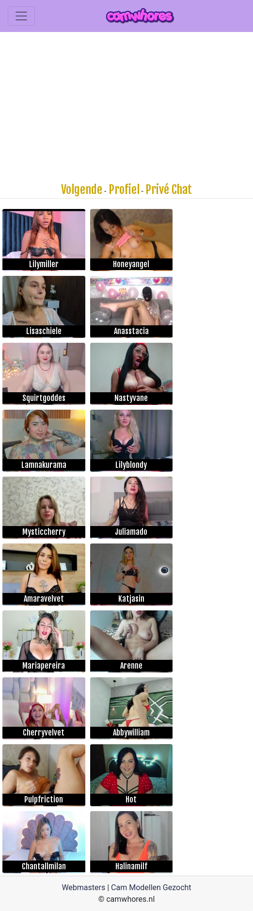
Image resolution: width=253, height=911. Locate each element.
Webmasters (83, 887)
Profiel (124, 189)
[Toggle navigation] (21, 16)
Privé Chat (168, 189)
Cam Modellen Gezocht (151, 887)
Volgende (81, 189)
